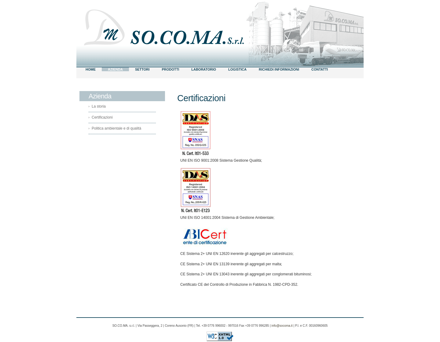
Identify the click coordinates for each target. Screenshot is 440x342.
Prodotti (170, 69)
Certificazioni (102, 117)
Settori (142, 69)
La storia (99, 106)
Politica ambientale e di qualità (116, 128)
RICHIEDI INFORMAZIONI (279, 69)
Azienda (115, 69)
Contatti (319, 69)
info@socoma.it (282, 325)
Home (91, 69)
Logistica (237, 69)
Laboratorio (203, 69)
